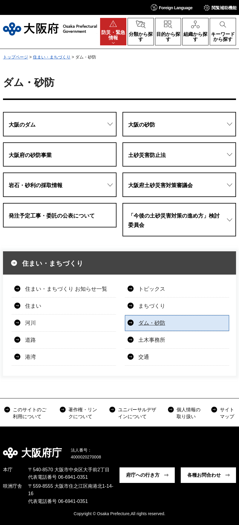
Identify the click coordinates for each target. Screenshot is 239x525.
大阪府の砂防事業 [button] (30, 155)
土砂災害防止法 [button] (147, 155)
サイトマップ (227, 413)
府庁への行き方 (143, 475)
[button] (171, 7)
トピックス (151, 289)
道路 (30, 340)
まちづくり (151, 306)
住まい (33, 306)
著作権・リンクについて (82, 413)
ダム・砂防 (151, 323)
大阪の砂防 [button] (141, 125)
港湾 (30, 357)
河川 (30, 323)
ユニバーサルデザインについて (137, 413)
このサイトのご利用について (29, 413)
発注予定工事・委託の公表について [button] (52, 216)
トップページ (15, 57)
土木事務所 (151, 340)
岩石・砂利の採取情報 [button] (35, 185)
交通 (143, 357)
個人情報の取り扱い (188, 413)
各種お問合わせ (204, 475)
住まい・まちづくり (52, 57)
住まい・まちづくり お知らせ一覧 (66, 289)
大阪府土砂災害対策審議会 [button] (160, 185)
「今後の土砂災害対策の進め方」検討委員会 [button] (174, 220)
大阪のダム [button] (22, 125)
